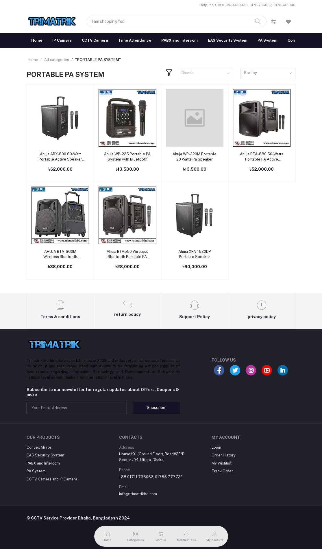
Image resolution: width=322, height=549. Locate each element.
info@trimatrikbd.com (138, 494)
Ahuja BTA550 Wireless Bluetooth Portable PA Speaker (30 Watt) (127, 254)
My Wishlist (222, 463)
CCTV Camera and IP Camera (52, 479)
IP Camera (62, 40)
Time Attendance (134, 40)
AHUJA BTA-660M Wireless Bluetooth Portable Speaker (60, 254)
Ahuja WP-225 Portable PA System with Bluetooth (127, 156)
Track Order (222, 471)
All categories (56, 60)
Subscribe (156, 407)
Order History (224, 455)
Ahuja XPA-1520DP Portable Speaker (194, 254)
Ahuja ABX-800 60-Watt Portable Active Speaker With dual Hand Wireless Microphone (60, 157)
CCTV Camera (95, 40)
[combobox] (205, 73)
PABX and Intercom (179, 40)
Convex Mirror (39, 447)
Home (36, 40)
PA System (267, 40)
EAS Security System (227, 40)
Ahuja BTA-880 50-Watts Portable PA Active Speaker (261, 157)
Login (216, 447)
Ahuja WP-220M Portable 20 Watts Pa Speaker (194, 156)
